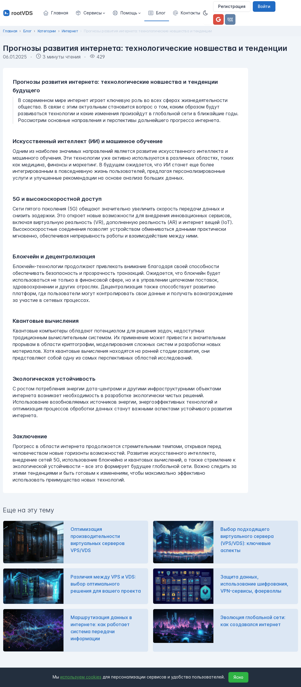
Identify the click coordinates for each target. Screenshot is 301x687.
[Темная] (207, 13)
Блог (27, 31)
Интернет (70, 31)
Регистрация (231, 6)
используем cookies (80, 676)
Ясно (238, 677)
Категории (47, 31)
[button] (90, 13)
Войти (264, 6)
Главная (10, 31)
